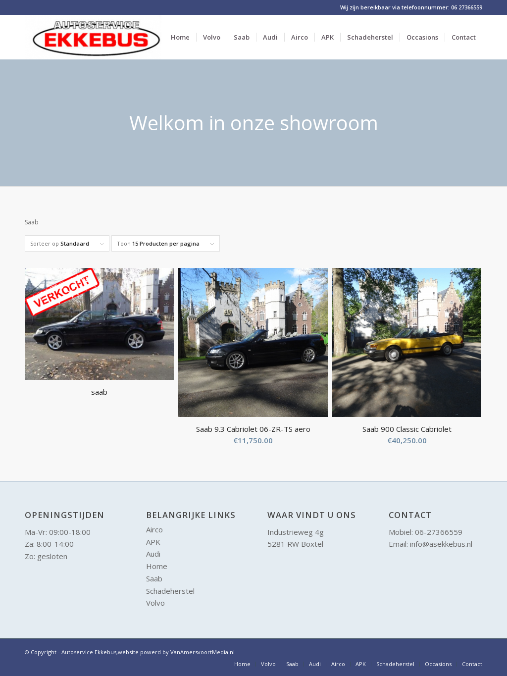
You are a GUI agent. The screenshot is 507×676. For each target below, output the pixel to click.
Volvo (155, 603)
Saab (154, 578)
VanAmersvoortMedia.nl (202, 652)
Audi (153, 554)
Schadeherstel (170, 591)
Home (156, 566)
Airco (154, 529)
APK (153, 542)
